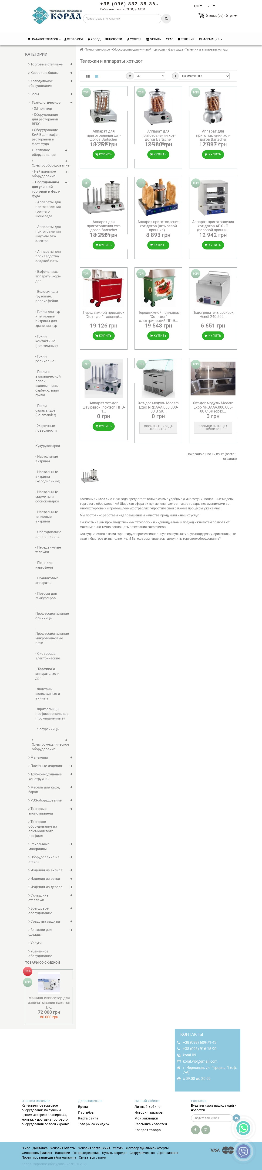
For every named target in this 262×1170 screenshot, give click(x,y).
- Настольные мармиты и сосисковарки (47, 496)
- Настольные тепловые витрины (46, 516)
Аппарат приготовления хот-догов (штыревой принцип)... (158, 226)
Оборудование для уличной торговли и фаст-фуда (46, 189)
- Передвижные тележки (48, 549)
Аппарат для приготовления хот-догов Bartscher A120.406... (158, 137)
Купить (103, 154)
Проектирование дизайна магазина (49, 1157)
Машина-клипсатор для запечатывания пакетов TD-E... (49, 1003)
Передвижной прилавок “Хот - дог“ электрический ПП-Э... (158, 316)
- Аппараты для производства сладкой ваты (48, 256)
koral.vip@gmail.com (200, 1061)
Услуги (134, 39)
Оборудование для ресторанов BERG (45, 119)
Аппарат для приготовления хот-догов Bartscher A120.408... (104, 228)
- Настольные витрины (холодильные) (47, 476)
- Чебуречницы (47, 729)
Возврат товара (147, 1130)
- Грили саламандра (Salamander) (45, 410)
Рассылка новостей (150, 1124)
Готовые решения (86, 1153)
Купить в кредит (114, 1153)
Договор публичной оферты (147, 1148)
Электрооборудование (47, 163)
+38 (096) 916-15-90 (199, 1049)
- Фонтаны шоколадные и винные (47, 693)
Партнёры (86, 1112)
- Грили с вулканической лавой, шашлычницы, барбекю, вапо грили (48, 383)
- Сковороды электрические (47, 656)
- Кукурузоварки (47, 443)
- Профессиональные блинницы (48, 613)
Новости (113, 39)
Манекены (38, 757)
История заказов (148, 1112)
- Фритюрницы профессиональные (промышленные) (48, 713)
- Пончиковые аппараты (47, 580)
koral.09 (189, 1055)
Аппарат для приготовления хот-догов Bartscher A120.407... (213, 137)
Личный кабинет (148, 1107)
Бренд (83, 1107)
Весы (33, 94)
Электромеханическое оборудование (47, 744)
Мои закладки (146, 1118)
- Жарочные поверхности (46, 428)
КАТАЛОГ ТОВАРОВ (44, 39)
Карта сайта (88, 1118)
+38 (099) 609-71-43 (199, 1042)
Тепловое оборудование (44, 152)
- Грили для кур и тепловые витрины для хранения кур (47, 319)
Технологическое (44, 102)
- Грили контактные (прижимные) (46, 341)
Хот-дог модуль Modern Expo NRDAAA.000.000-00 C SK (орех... (213, 407)
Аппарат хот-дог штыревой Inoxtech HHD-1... (104, 407)
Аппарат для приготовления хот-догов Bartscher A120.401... (104, 137)
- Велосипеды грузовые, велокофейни (46, 296)
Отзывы (153, 39)
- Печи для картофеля (44, 565)
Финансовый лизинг (37, 1153)
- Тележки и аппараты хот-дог (47, 673)
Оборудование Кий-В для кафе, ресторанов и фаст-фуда (45, 137)
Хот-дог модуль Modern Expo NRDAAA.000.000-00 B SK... (158, 407)
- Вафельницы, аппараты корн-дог (48, 276)
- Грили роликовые (44, 358)
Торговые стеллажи (45, 64)
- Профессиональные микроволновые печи (48, 636)
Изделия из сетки (44, 879)
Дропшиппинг (168, 1153)
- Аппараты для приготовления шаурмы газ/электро (48, 234)
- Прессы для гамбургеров (46, 595)
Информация (211, 39)
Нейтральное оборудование (44, 173)
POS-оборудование (45, 800)
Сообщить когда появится (158, 428)
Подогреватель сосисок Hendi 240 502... (213, 314)
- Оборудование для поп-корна (48, 534)
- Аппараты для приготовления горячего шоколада (48, 209)
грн (198, 6)
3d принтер (42, 108)
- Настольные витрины (46, 458)
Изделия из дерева (45, 887)
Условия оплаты (63, 1148)
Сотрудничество (142, 1153)
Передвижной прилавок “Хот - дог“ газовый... (103, 314)
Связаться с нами (92, 1157)
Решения (186, 39)
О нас (26, 1148)
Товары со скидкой (94, 1124)
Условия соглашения (94, 1148)
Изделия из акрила (45, 870)
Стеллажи (73, 39)
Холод (94, 39)
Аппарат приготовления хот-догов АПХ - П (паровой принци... (213, 226)
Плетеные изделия (45, 766)
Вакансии (62, 1153)
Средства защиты (44, 921)
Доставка (40, 1148)
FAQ (169, 39)
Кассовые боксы (43, 73)
